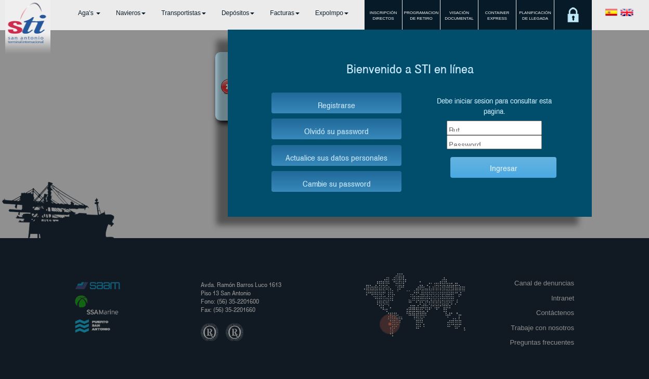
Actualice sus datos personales (336, 156)
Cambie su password (337, 182)
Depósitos (238, 13)
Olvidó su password (336, 130)
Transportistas (183, 13)
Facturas (285, 13)
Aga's (89, 13)
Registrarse (336, 104)
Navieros (131, 13)
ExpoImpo (331, 13)
